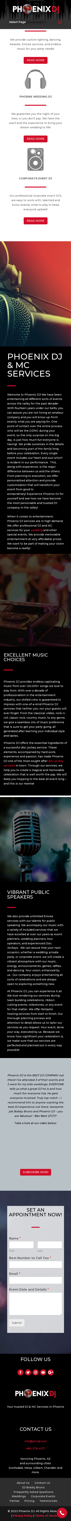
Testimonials (48, 1501)
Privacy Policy (23, 1515)
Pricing (29, 1501)
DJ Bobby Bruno (33, 1487)
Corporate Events (43, 1496)
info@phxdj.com (35, 1441)
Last (39, 1250)
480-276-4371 (35, 1448)
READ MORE (35, 60)
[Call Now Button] (62, 1513)
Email (14, 1274)
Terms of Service (47, 1515)
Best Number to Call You (30, 1258)
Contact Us (42, 1483)
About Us (23, 1483)
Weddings (19, 1496)
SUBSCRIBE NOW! (35, 1172)
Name (15, 1238)
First (11, 1250)
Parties (15, 1501)
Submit (17, 1323)
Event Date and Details (29, 1289)
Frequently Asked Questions (33, 1492)
